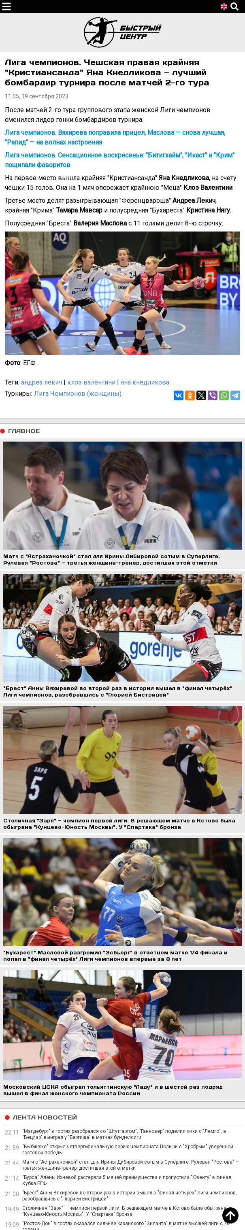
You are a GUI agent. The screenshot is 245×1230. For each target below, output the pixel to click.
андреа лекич (41, 382)
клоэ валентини (91, 382)
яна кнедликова (145, 382)
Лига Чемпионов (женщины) (77, 393)
